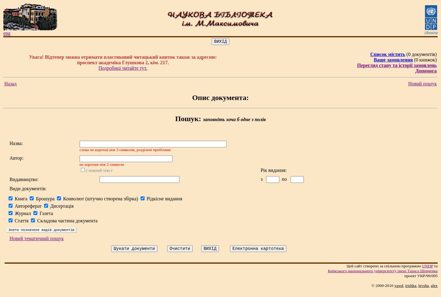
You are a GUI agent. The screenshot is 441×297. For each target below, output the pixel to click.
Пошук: (188, 120)
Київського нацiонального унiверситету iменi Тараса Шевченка (383, 276)
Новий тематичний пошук (36, 243)
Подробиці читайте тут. (123, 69)
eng (6, 33)
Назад (10, 84)
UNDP (427, 271)
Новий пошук (422, 84)
